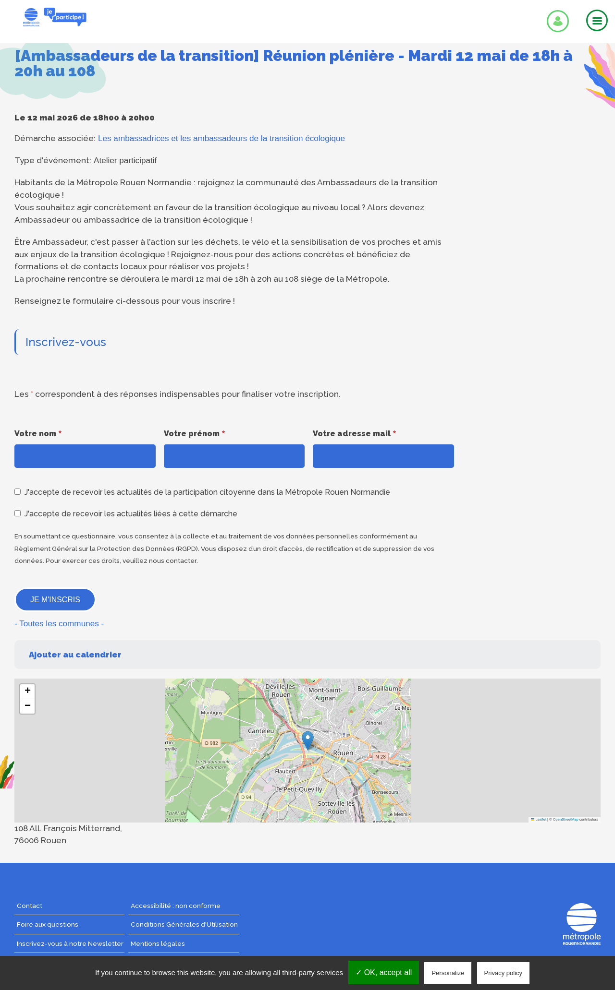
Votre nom (35, 433)
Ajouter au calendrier (75, 654)
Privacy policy (503, 973)
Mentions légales (158, 943)
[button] (308, 741)
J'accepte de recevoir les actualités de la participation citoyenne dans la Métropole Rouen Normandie (207, 492)
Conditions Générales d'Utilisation (184, 924)
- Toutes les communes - (59, 623)
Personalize (447, 973)
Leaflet (538, 819)
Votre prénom (192, 433)
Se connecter (558, 21)
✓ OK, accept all (384, 972)
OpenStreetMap (565, 819)
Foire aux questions (47, 924)
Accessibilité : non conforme (176, 905)
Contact (29, 905)
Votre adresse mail (352, 433)
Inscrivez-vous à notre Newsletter (70, 943)
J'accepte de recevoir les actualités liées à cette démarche (131, 513)
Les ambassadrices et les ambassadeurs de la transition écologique (221, 138)
